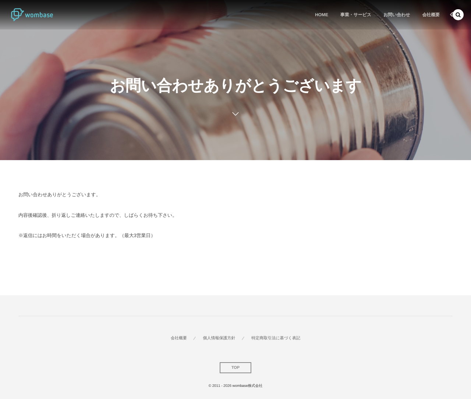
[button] (458, 14)
